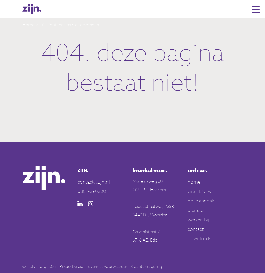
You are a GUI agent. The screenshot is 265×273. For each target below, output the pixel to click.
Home (28, 25)
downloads (199, 238)
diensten (197, 210)
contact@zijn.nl (93, 182)
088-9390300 (91, 191)
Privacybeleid (71, 266)
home (194, 182)
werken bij (198, 219)
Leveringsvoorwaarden (107, 266)
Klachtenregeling (146, 266)
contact (196, 229)
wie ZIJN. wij (201, 191)
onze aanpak (201, 200)
